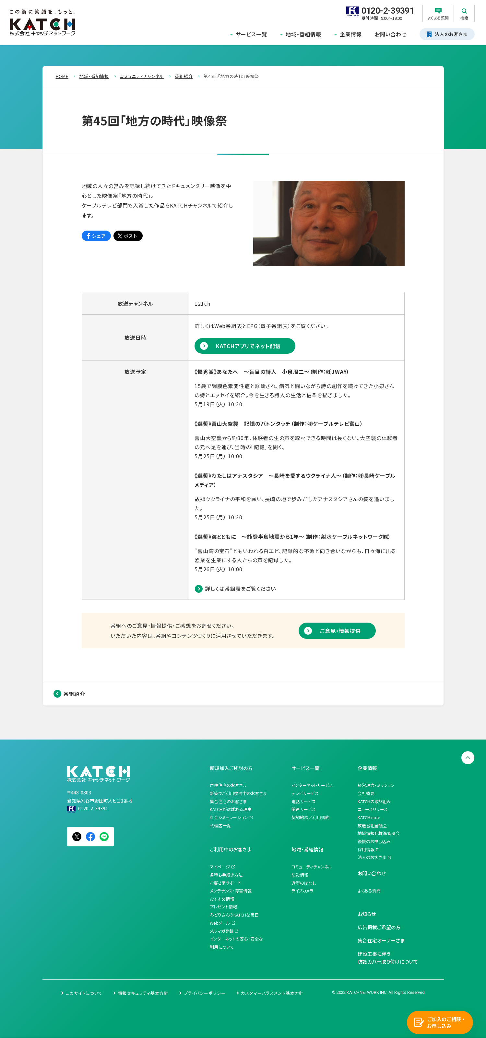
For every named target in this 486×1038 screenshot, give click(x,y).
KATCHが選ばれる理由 (231, 809)
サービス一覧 (251, 34)
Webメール (220, 923)
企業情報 (351, 34)
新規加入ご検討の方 (231, 768)
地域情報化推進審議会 (379, 833)
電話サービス (303, 801)
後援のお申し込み (374, 841)
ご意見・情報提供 (340, 631)
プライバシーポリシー (205, 993)
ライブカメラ (302, 891)
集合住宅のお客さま (228, 801)
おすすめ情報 (222, 899)
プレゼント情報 (223, 907)
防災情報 (299, 875)
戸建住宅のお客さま (228, 785)
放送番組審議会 (372, 825)
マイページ (220, 867)
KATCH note (369, 817)
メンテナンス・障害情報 (231, 891)
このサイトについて (83, 993)
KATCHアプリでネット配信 (248, 346)
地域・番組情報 (303, 34)
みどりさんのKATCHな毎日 (234, 915)
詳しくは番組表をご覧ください (240, 588)
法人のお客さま (372, 857)
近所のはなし (303, 883)
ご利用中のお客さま (230, 849)
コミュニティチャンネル (311, 867)
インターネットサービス (312, 785)
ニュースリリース (373, 809)
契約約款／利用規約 (310, 817)
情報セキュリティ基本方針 (143, 993)
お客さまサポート (225, 883)
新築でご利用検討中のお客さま (238, 793)
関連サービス (303, 809)
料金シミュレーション (229, 817)
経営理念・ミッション (376, 785)
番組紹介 (75, 694)
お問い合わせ (391, 34)
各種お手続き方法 (226, 875)
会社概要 (366, 793)
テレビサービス (305, 793)
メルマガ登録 (221, 931)
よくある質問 (369, 891)
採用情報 (366, 849)
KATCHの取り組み (374, 801)
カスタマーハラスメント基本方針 (272, 993)
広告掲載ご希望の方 (379, 927)
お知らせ (367, 913)
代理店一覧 (220, 825)
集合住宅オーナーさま (381, 940)
